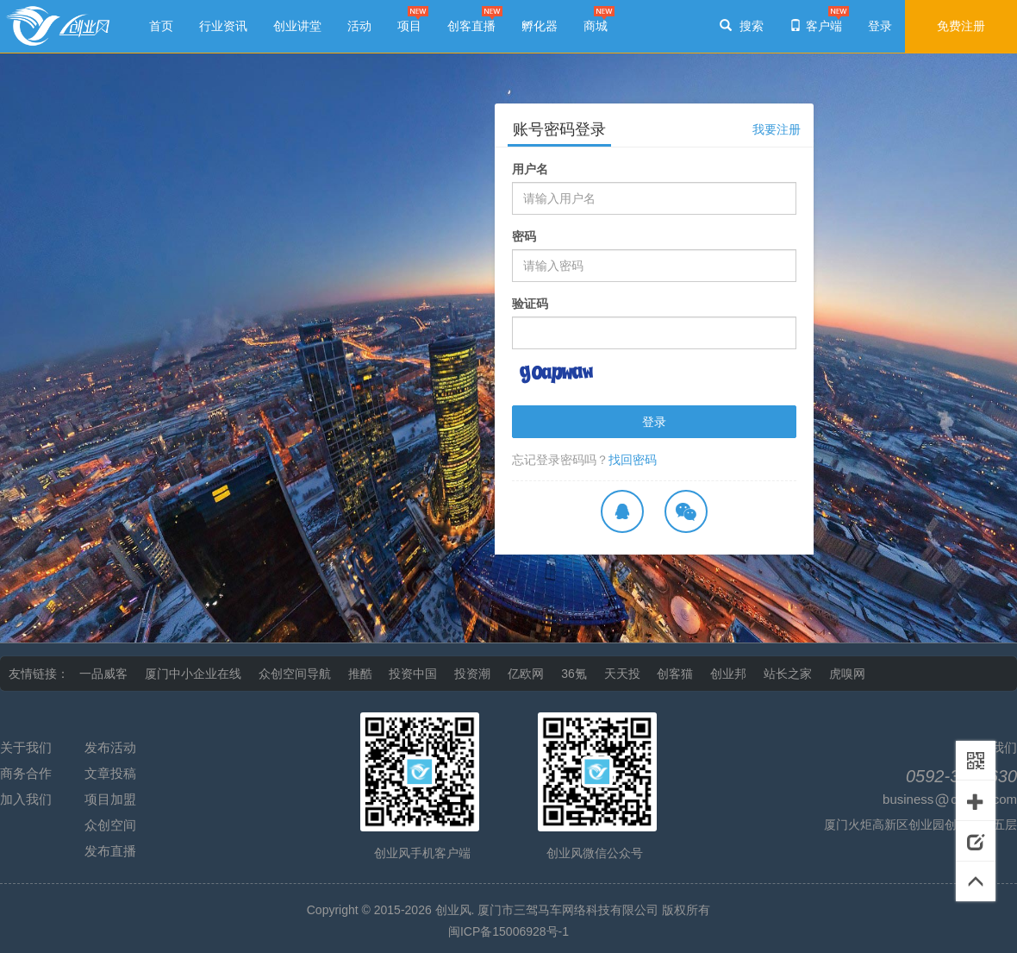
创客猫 (675, 673)
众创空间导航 (295, 673)
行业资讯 (223, 26)
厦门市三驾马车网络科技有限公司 (567, 910)
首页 (161, 26)
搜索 (742, 26)
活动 (359, 26)
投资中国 (413, 673)
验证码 (530, 303)
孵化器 (539, 26)
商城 (595, 26)
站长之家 (788, 673)
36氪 (574, 673)
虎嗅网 (847, 673)
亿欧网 (526, 673)
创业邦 (728, 673)
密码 (524, 236)
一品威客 (103, 673)
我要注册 (776, 129)
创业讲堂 (297, 26)
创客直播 (471, 26)
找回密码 (632, 460)
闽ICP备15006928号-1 (508, 931)
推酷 (360, 673)
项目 (409, 26)
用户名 (530, 169)
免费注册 (961, 26)
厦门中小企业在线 (193, 673)
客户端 (815, 26)
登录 (654, 422)
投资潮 (472, 673)
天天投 (622, 673)
